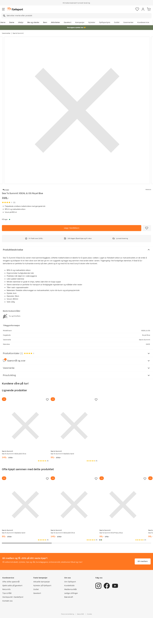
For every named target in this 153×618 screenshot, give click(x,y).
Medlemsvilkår (70, 589)
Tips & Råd (6, 593)
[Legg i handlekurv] (71, 228)
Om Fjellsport (70, 582)
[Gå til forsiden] (15, 9)
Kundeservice (143, 22)
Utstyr (20, 22)
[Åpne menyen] (3, 9)
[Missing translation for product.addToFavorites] (146, 228)
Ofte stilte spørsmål (10, 582)
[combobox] (76, 15)
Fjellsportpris (104, 22)
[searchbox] (78, 15)
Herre (2, 22)
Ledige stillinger (71, 593)
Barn (45, 22)
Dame (11, 22)
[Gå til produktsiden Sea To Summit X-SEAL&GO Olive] (25, 425)
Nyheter (91, 22)
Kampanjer (80, 22)
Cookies (89, 614)
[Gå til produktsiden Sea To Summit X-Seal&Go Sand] (74, 425)
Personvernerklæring (67, 614)
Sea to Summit (18, 33)
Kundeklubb (69, 585)
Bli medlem (143, 561)
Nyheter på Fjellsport (42, 585)
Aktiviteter (55, 22)
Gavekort (67, 22)
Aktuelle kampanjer (41, 582)
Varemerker (128, 22)
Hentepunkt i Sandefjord (12, 597)
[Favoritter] (137, 9)
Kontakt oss (7, 601)
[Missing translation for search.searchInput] (4, 15)
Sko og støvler (33, 22)
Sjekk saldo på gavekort (12, 585)
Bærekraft (68, 597)
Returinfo (6, 589)
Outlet (116, 22)
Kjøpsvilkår (80, 614)
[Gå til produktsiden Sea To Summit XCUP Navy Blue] (122, 504)
